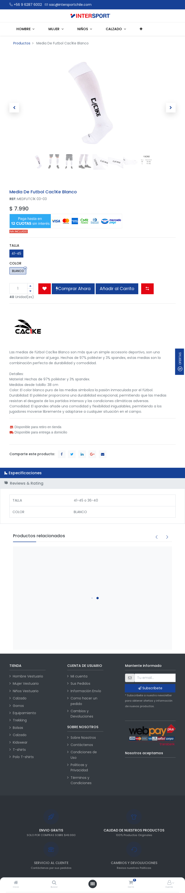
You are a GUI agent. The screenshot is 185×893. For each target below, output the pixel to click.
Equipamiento (24, 713)
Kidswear (20, 742)
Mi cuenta (79, 676)
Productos (21, 43)
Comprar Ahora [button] (73, 289)
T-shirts (19, 749)
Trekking (20, 720)
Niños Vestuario (26, 691)
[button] (141, 28)
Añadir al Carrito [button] (117, 289)
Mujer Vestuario (26, 683)
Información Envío (86, 691)
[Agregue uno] (30, 285)
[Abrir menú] (92, 884)
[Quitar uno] (30, 291)
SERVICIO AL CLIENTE (51, 862)
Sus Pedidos (80, 683)
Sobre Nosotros (83, 737)
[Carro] (131, 882)
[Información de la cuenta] (169, 882)
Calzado (19, 698)
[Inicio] (16, 882)
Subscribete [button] (150, 688)
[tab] (92, 473)
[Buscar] (54, 882)
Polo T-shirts (23, 756)
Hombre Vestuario (28, 676)
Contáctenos (82, 744)
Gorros (18, 705)
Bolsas (18, 727)
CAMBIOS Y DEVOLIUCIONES (134, 862)
